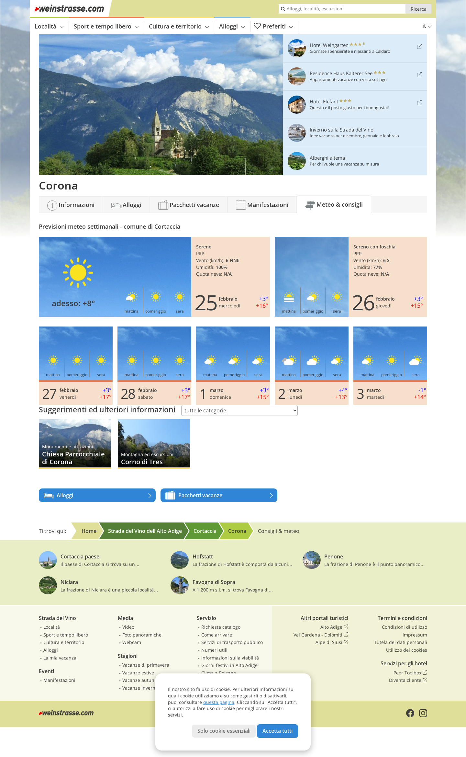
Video (128, 627)
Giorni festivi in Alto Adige (229, 665)
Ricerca (419, 9)
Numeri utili (214, 650)
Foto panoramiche (141, 635)
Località (49, 26)
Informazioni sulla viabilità (230, 658)
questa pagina (218, 702)
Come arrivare (216, 635)
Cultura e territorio (179, 26)
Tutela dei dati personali (400, 642)
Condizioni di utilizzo (404, 627)
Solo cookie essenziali (223, 730)
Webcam (131, 642)
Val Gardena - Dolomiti (321, 635)
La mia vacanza (59, 658)
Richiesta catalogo (220, 627)
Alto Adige (334, 627)
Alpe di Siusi (332, 642)
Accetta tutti (277, 730)
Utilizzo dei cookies (406, 650)
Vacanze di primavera (145, 665)
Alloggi (232, 26)
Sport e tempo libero (106, 26)
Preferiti (273, 26)
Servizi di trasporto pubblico (232, 642)
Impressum (415, 635)
